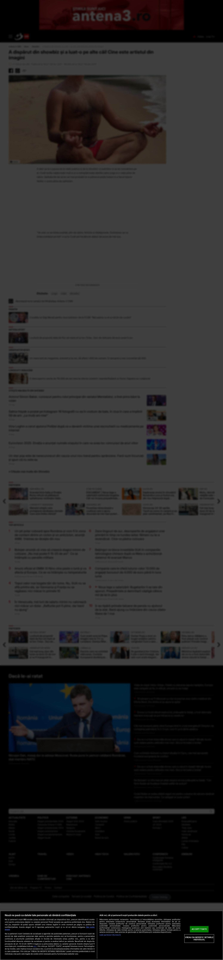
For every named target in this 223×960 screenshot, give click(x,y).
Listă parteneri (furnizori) (110, 935)
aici (35, 946)
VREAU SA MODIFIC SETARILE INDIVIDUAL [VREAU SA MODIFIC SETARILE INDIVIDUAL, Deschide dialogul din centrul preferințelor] (199, 938)
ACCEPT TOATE (199, 929)
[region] (111, 935)
